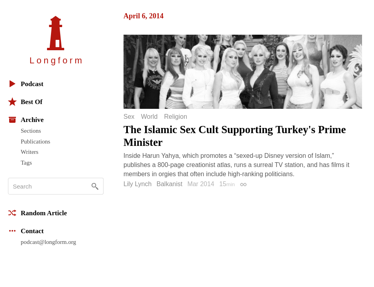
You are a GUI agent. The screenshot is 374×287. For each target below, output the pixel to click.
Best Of (25, 101)
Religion (175, 117)
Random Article (37, 212)
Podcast (25, 83)
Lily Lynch (137, 184)
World (149, 117)
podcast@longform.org (48, 242)
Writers (29, 152)
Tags (26, 162)
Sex (129, 117)
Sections (31, 131)
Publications (35, 141)
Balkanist (169, 184)
